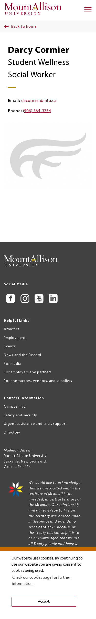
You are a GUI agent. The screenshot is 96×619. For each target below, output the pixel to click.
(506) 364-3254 (37, 111)
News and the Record (22, 355)
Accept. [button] (44, 602)
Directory (12, 433)
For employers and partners (28, 372)
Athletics (11, 329)
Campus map (15, 407)
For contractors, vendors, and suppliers (38, 381)
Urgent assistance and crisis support (35, 424)
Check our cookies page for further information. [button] (41, 581)
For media (12, 364)
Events (10, 346)
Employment (15, 338)
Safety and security (20, 415)
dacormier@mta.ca (39, 101)
